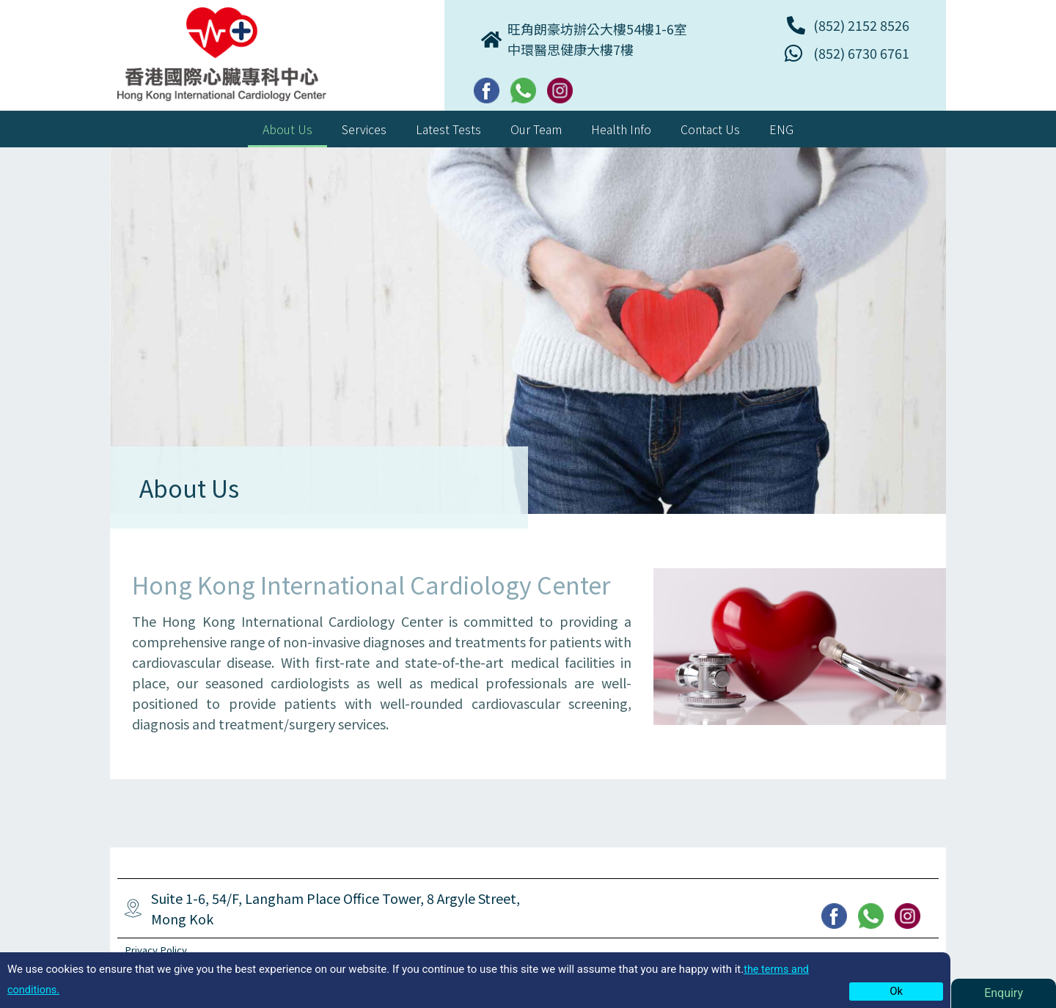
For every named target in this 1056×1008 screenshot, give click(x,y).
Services (364, 129)
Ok (896, 991)
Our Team (536, 129)
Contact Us (710, 129)
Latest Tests (448, 129)
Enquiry (1003, 993)
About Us (287, 129)
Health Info (621, 129)
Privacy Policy (158, 950)
